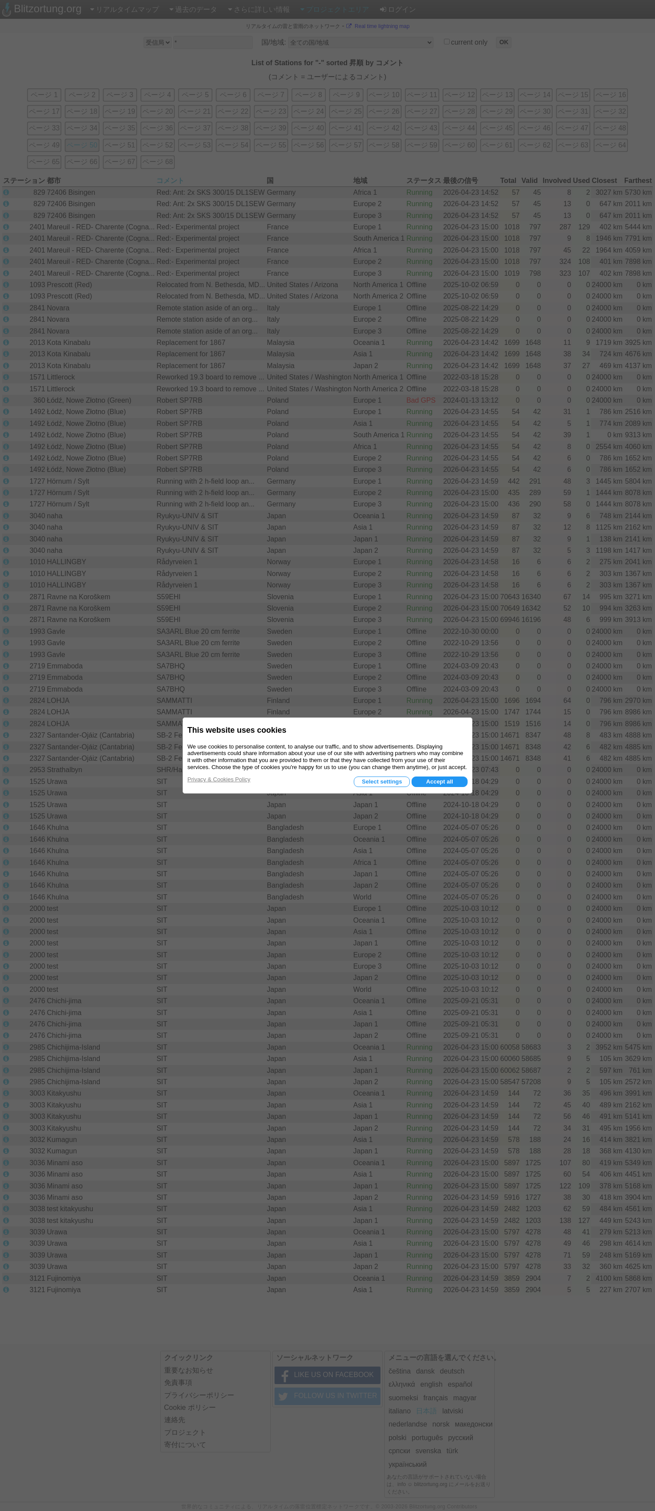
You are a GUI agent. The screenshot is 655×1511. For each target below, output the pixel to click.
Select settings (382, 781)
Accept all (439, 781)
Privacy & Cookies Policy (218, 779)
